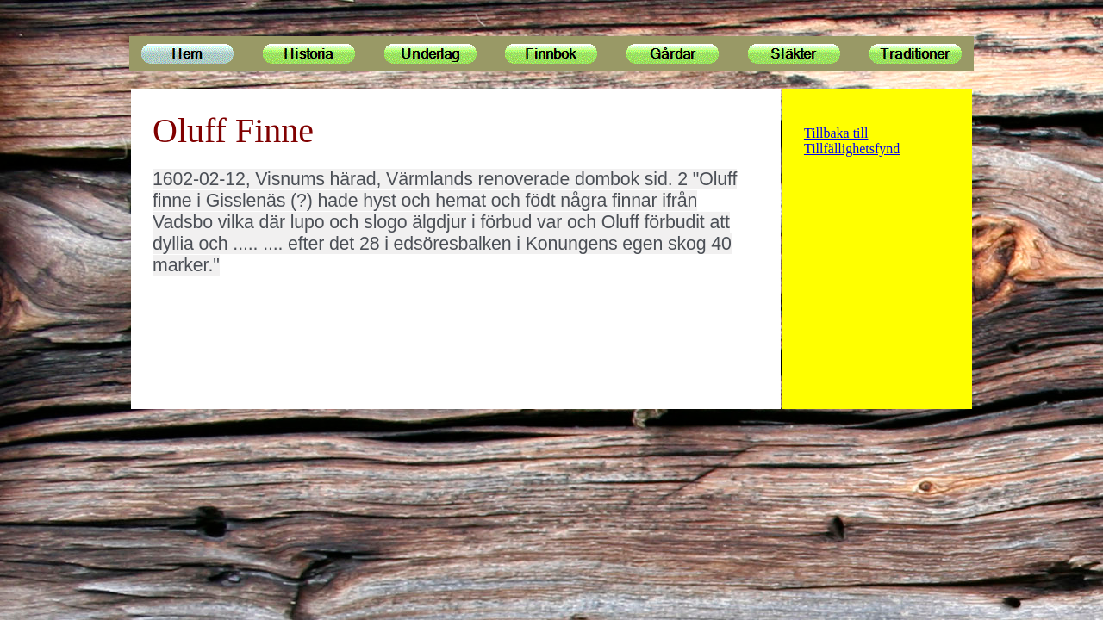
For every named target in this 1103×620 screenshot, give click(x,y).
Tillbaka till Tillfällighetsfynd (852, 141)
